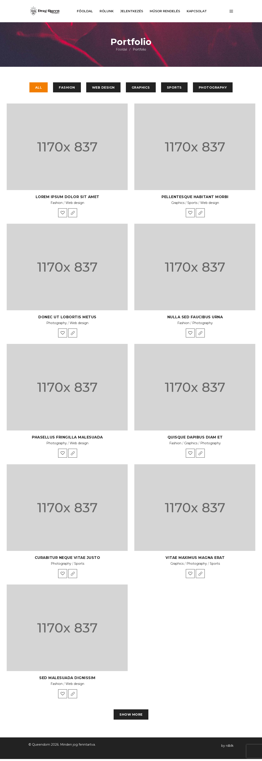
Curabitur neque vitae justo (67, 558)
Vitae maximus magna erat (195, 558)
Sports (192, 204)
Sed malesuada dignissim (67, 679)
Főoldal (121, 49)
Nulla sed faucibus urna (195, 318)
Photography (56, 324)
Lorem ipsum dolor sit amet (67, 198)
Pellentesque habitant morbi (195, 198)
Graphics (177, 204)
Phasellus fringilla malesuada (67, 438)
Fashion (57, 204)
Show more (131, 716)
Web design (75, 204)
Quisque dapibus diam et (195, 438)
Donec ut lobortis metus (67, 318)
